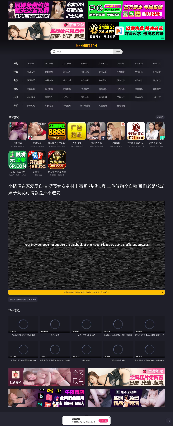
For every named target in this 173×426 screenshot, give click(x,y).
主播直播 (139, 72)
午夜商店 (49, 105)
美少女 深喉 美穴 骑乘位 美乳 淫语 (23, 299)
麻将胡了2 (103, 63)
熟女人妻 (103, 72)
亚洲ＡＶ (31, 72)
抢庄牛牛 (157, 63)
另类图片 (157, 88)
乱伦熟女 (139, 80)
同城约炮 (31, 105)
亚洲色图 (49, 88)
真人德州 (49, 63)
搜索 (118, 52)
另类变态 (157, 80)
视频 (15, 71)
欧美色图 (67, 88)
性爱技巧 (157, 97)
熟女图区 (139, 88)
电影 (15, 80)
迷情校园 (103, 97)
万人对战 (67, 63)
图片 (15, 88)
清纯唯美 (121, 88)
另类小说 (121, 97)
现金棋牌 (139, 63)
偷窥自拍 (31, 88)
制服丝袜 (103, 80)
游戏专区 (85, 63)
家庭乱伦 (49, 97)
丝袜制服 (121, 72)
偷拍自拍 (49, 80)
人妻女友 (67, 97)
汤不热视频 (85, 105)
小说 (15, 97)
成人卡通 (67, 80)
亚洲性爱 (31, 80)
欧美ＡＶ (67, 72)
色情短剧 (121, 105)
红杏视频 (103, 105)
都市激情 (31, 97)
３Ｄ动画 (85, 72)
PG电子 (31, 63)
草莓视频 (67, 105)
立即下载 (103, 420)
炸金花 (121, 63)
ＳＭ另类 (157, 72)
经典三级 (121, 80)
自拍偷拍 (49, 72)
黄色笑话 (139, 97)
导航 (15, 105)
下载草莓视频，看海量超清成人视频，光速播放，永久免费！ (113, 292)
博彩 (15, 63)
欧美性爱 (85, 80)
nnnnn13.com (86, 45)
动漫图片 (85, 88)
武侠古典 (85, 97)
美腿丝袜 (103, 88)
